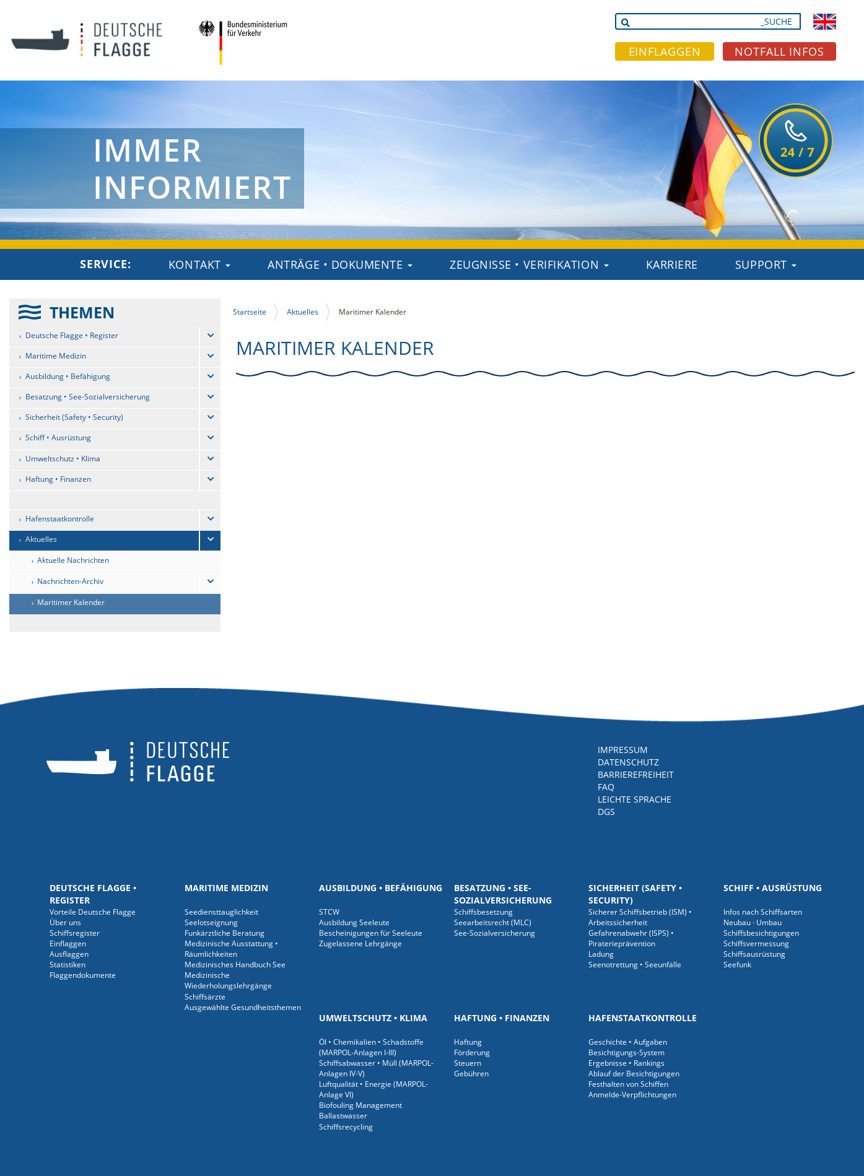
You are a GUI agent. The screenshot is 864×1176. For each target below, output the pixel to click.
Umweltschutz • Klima (62, 458)
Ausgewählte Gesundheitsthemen (243, 1007)
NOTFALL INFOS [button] (779, 51)
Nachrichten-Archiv (70, 581)
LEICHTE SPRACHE (634, 799)
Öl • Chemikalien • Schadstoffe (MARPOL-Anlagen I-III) (371, 1047)
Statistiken (67, 964)
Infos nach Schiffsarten (762, 912)
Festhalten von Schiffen (628, 1084)
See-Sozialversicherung (494, 933)
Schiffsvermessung (756, 943)
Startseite (249, 312)
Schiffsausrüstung (754, 954)
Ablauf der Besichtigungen (633, 1073)
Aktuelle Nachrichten (73, 560)
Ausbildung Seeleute (354, 922)
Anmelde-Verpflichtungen (632, 1094)
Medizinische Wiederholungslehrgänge (228, 980)
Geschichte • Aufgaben (627, 1042)
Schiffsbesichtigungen (761, 933)
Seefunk (737, 964)
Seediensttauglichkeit (221, 912)
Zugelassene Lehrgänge (360, 943)
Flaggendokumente (83, 975)
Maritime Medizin (55, 356)
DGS (606, 811)
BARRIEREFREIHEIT (636, 774)
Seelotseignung (211, 922)
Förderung (472, 1052)
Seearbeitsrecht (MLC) (492, 922)
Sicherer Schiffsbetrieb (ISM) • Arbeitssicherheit (640, 917)
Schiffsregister (75, 933)
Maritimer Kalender (71, 602)
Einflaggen (68, 943)
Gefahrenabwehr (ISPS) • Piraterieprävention (631, 938)
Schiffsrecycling (346, 1127)
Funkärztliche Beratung (224, 933)
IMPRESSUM (623, 750)
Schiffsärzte (205, 996)
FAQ (606, 787)
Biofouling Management (360, 1105)
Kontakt (199, 264)
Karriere (672, 264)
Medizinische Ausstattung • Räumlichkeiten (231, 948)
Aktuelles (41, 539)
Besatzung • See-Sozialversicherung (87, 396)
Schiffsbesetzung (483, 912)
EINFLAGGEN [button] (665, 51)
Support (765, 264)
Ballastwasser (343, 1115)
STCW (329, 912)
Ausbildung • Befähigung (67, 376)
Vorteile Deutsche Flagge (93, 912)
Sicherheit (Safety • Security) (74, 417)
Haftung (468, 1042)
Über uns (65, 922)
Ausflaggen (69, 954)
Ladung (601, 954)
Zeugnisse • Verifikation (529, 264)
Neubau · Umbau (752, 922)
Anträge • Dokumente (340, 264)
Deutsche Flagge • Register (71, 335)
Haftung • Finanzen (58, 479)
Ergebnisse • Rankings (626, 1063)
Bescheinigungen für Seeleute (370, 933)
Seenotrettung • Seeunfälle (634, 964)
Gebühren (471, 1073)
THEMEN (82, 312)
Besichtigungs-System (626, 1052)
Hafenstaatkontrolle (59, 518)
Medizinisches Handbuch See (235, 964)
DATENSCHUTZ (628, 762)
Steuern (467, 1063)
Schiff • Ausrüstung (58, 437)
